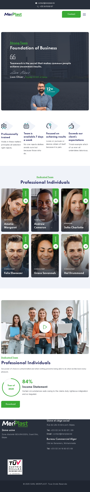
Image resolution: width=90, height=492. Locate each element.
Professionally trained (9, 138)
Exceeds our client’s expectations (76, 138)
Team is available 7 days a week (33, 138)
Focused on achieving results (56, 137)
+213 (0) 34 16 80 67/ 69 (62, 448)
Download (10, 406)
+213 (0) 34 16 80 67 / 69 (62, 430)
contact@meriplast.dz (45, 3)
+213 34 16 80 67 (45, 6)
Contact (71, 14)
